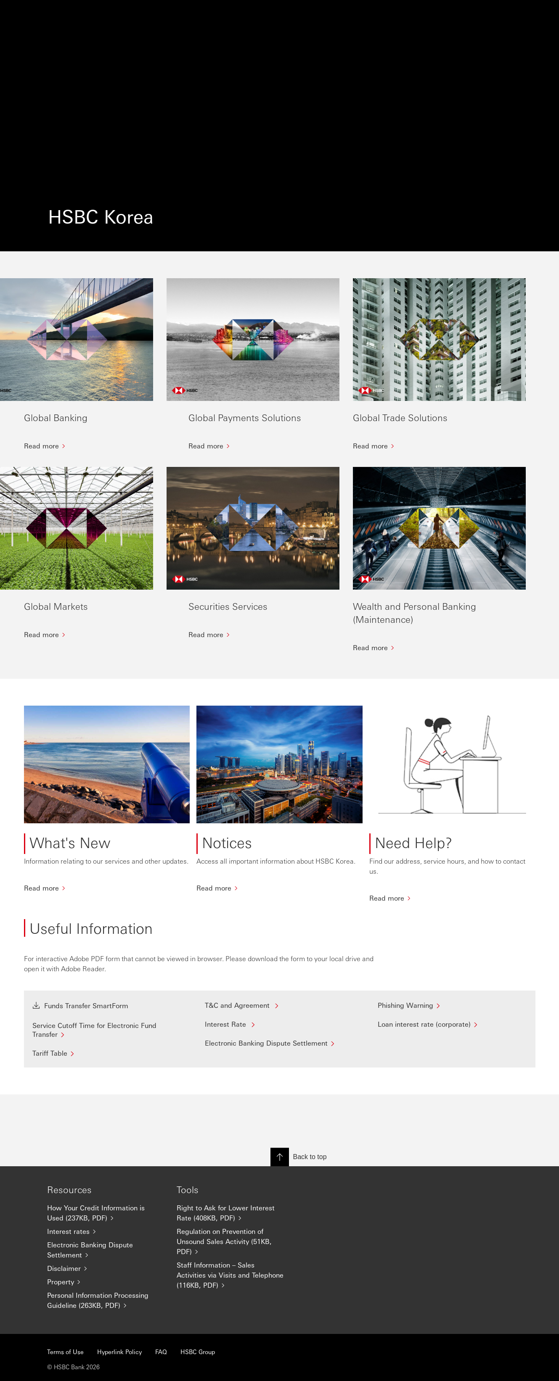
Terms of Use (65, 1351)
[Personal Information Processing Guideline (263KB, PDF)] (105, 1300)
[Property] (105, 1282)
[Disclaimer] (105, 1268)
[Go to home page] (45, 15)
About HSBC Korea (275, 15)
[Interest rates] (105, 1231)
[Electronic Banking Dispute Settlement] (279, 1072)
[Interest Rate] (279, 1053)
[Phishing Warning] (452, 1034)
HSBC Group (197, 1351)
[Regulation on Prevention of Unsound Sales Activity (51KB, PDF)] (235, 1241)
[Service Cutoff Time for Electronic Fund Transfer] (107, 1059)
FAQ (161, 1351)
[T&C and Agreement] (279, 1034)
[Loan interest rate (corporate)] (452, 1053)
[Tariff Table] (107, 1082)
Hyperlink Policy (119, 1351)
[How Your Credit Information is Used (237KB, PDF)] (105, 1213)
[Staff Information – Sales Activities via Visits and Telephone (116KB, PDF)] (235, 1275)
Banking (110, 15)
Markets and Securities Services (184, 15)
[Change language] (441, 15)
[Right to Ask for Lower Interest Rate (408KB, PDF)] (235, 1213)
